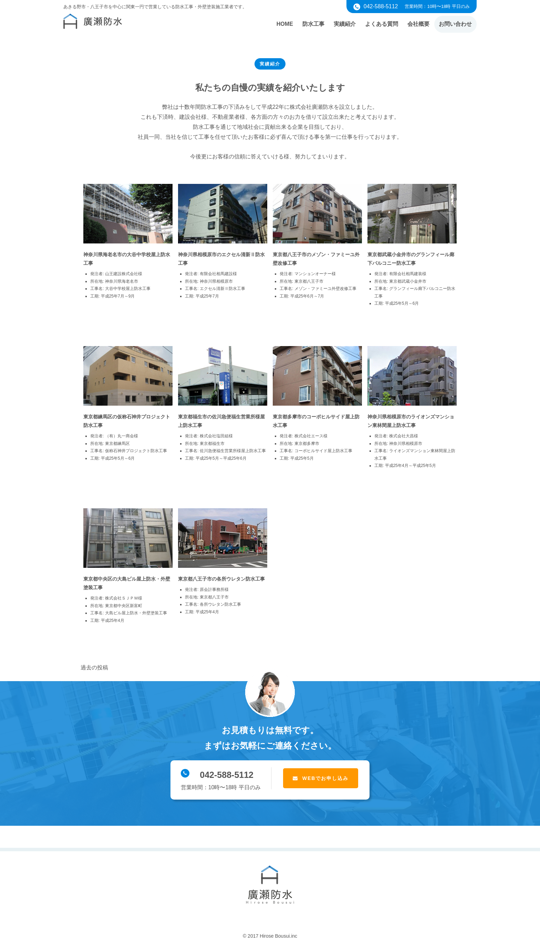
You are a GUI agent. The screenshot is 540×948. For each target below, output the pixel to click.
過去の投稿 (94, 667)
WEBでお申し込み (325, 778)
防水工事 (309, 24)
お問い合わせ (454, 24)
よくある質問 (379, 24)
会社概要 (417, 24)
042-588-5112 (217, 774)
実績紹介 (341, 24)
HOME (279, 24)
